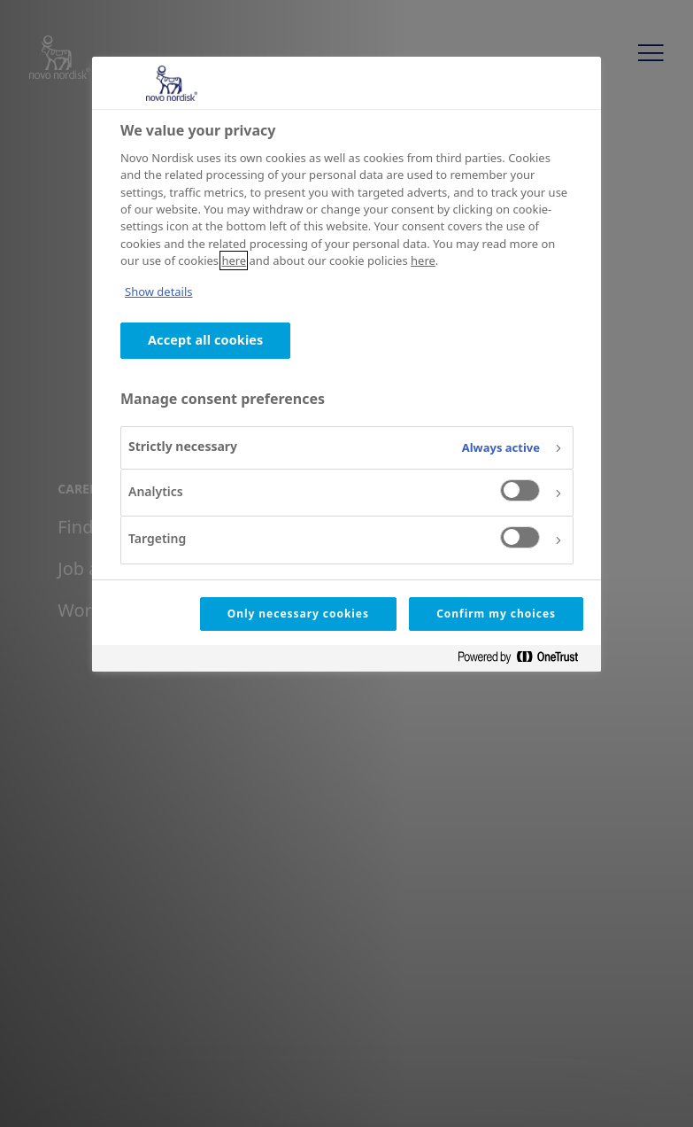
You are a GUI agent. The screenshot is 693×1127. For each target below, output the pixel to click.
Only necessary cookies (298, 613)
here (233, 260)
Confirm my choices (496, 613)
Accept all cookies (205, 339)
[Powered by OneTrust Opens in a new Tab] (525, 660)
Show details (159, 291)
